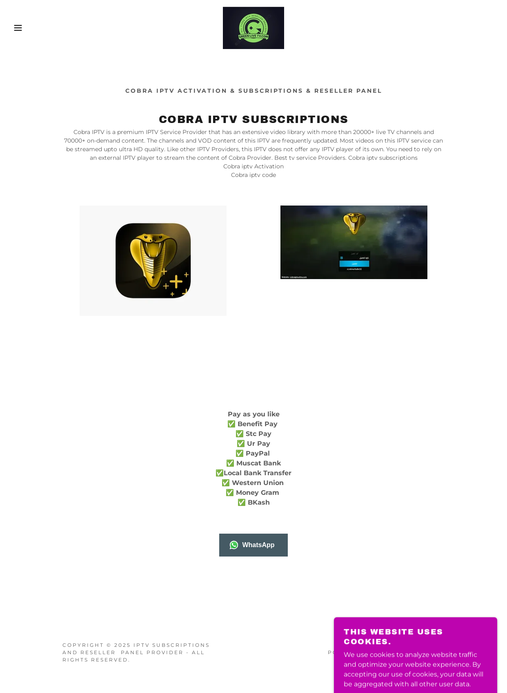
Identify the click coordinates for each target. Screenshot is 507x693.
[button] (25, 28)
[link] (253, 27)
